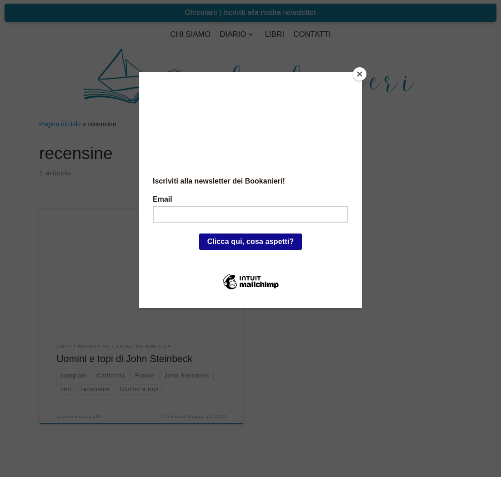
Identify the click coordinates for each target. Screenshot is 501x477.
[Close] (359, 74)
